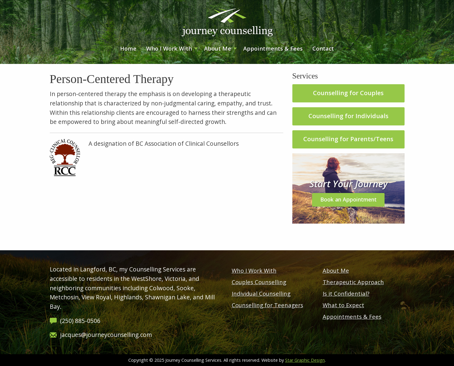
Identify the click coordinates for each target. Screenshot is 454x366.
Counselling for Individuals (348, 116)
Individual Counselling (261, 293)
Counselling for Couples (348, 93)
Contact (323, 48)
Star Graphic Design (305, 360)
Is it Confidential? (346, 293)
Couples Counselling (259, 282)
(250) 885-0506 (80, 321)
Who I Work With (169, 48)
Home (128, 48)
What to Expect (343, 305)
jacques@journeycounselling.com (106, 335)
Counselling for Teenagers (267, 305)
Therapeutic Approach (353, 282)
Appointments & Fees (273, 48)
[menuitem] (128, 48)
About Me (217, 48)
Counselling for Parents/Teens (348, 139)
